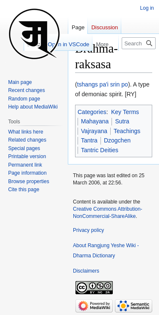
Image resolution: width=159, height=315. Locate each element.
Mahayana (95, 121)
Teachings (127, 131)
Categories (92, 112)
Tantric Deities (99, 150)
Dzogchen (117, 140)
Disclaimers (86, 271)
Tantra (89, 140)
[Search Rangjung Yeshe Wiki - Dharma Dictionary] (139, 43)
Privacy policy (88, 230)
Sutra (122, 121)
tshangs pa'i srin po (102, 84)
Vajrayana (94, 131)
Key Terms (125, 112)
